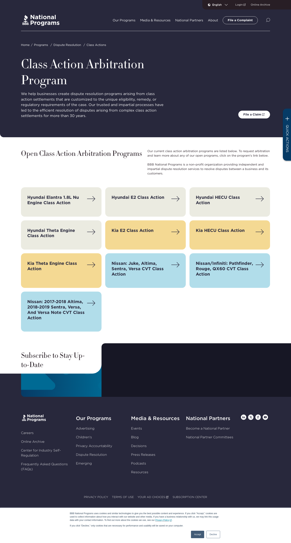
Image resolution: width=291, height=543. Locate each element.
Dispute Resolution (67, 45)
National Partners (208, 418)
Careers (27, 433)
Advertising (85, 428)
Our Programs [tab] (124, 20)
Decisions (139, 446)
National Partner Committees (209, 437)
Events (136, 428)
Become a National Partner (208, 428)
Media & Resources (155, 418)
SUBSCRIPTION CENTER (190, 497)
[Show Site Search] (268, 20)
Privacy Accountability (94, 446)
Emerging (84, 463)
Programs (41, 45)
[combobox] (221, 4)
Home (25, 45)
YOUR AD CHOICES (151, 497)
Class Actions (96, 45)
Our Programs (93, 418)
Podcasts (138, 463)
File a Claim (252, 114)
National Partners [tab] (189, 20)
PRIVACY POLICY (96, 497)
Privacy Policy (162, 520)
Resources (139, 472)
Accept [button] (197, 534)
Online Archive (260, 4)
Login (239, 4)
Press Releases (143, 455)
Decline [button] (213, 534)
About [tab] (213, 20)
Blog (135, 437)
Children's (84, 437)
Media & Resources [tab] (155, 20)
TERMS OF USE (123, 497)
